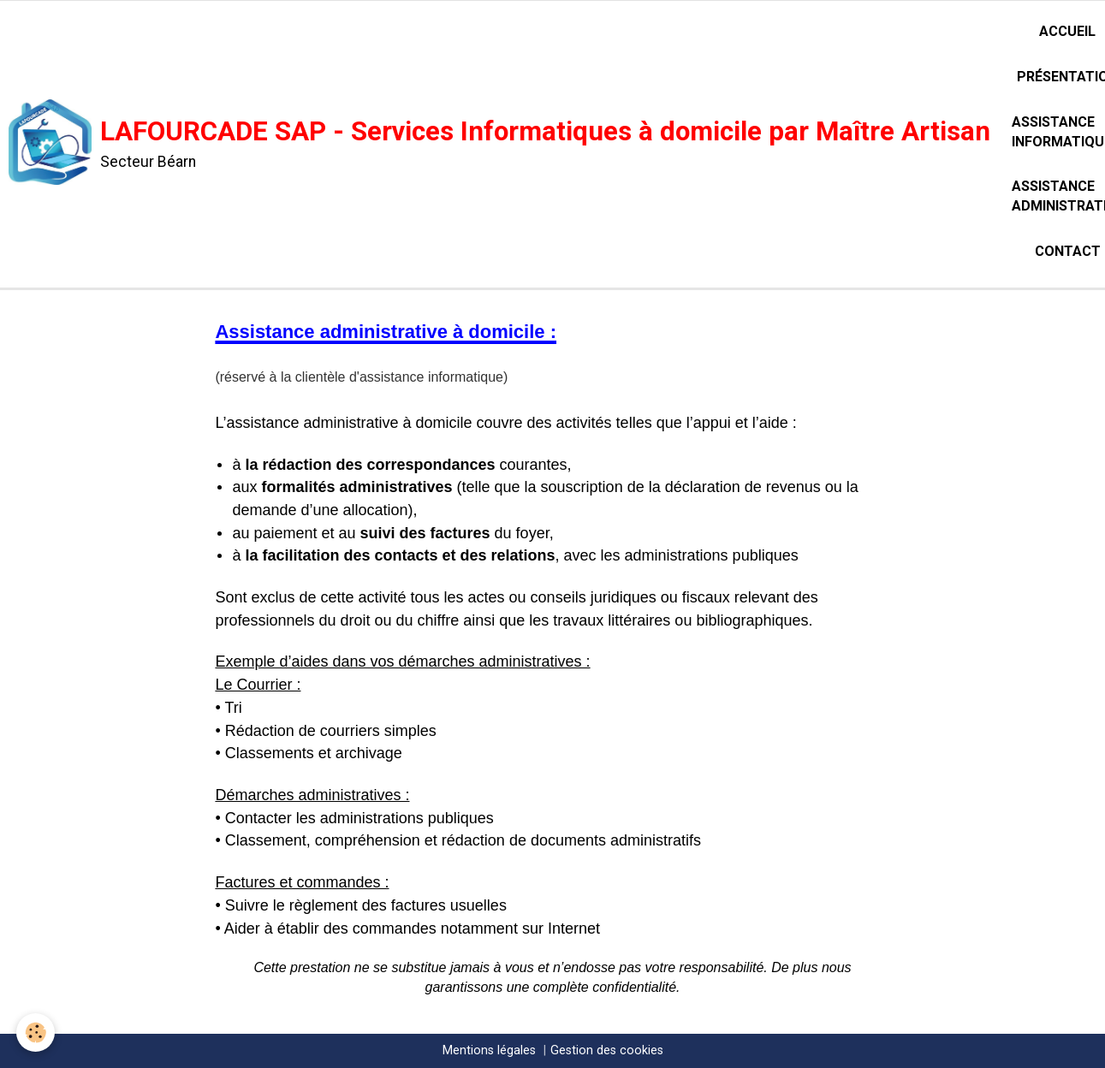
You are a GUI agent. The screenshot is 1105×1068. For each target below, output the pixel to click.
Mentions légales (489, 1050)
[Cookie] (36, 1032)
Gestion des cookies (606, 1050)
